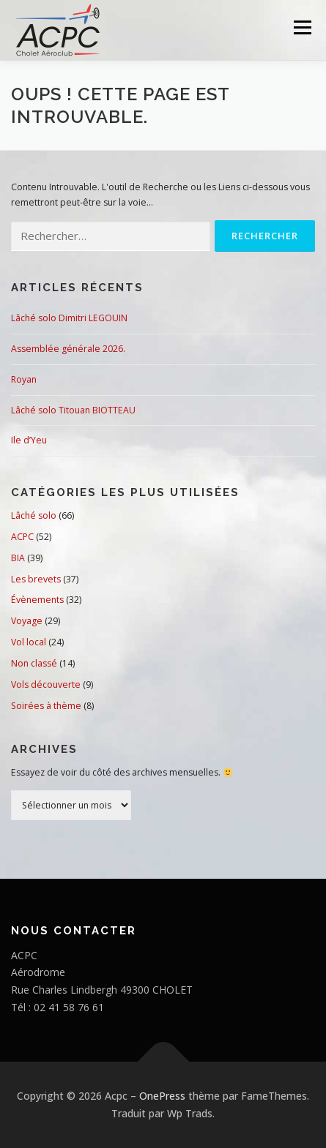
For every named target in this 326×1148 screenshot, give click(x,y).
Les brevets (36, 579)
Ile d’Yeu (29, 440)
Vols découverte (46, 684)
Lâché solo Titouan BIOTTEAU (73, 410)
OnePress (162, 1096)
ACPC (22, 536)
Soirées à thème (46, 705)
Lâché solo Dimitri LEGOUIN (69, 318)
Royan (24, 379)
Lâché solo (33, 515)
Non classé (34, 663)
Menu (301, 27)
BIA (18, 558)
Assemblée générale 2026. (68, 348)
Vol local (28, 642)
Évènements (37, 599)
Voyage (26, 621)
